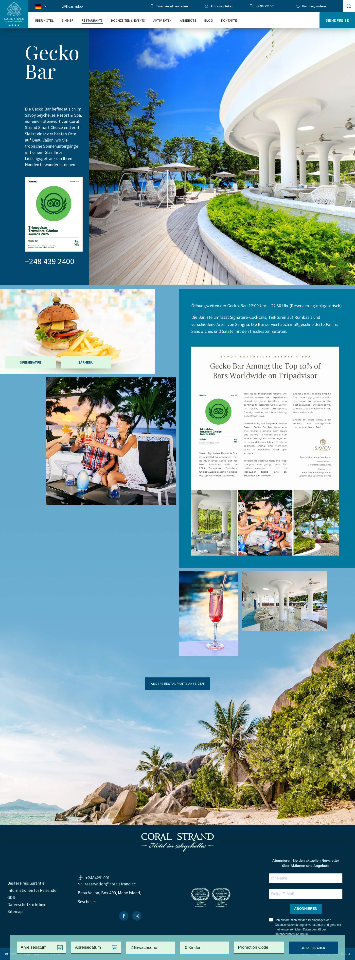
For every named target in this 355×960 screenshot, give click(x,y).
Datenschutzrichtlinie (26, 904)
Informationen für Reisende (31, 890)
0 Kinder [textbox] (192, 947)
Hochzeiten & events (128, 20)
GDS (11, 897)
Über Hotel (44, 20)
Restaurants (92, 20)
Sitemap (15, 911)
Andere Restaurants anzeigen (177, 683)
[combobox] (150, 948)
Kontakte (229, 20)
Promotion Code (253, 947)
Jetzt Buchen (313, 947)
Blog (208, 20)
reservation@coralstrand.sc (110, 884)
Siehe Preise (337, 20)
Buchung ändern (314, 6)
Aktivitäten (162, 20)
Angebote (188, 20)
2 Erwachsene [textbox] (144, 947)
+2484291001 (265, 6)
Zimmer (67, 20)
